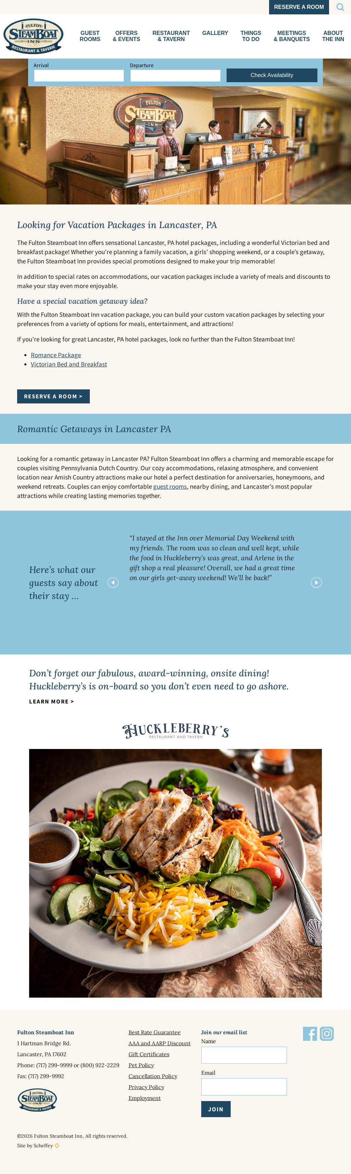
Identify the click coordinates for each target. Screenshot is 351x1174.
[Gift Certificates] (165, 1054)
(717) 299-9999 (54, 1065)
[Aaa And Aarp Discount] (165, 1043)
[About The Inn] (333, 36)
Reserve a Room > (53, 396)
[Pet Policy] (165, 1065)
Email (208, 1069)
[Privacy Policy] (165, 1087)
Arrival (41, 65)
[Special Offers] (126, 36)
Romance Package (56, 355)
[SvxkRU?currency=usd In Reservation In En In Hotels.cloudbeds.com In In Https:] (299, 7)
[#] (340, 7)
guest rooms (170, 486)
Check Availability (272, 75)
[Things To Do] (251, 36)
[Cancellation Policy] (165, 1076)
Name (208, 1041)
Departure (142, 65)
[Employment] (165, 1097)
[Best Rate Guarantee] (165, 1032)
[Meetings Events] (291, 36)
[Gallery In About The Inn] (215, 36)
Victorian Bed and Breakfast (69, 364)
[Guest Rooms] (90, 36)
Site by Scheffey (35, 1139)
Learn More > (51, 701)
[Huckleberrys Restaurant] (171, 36)
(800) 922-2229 (100, 1065)
